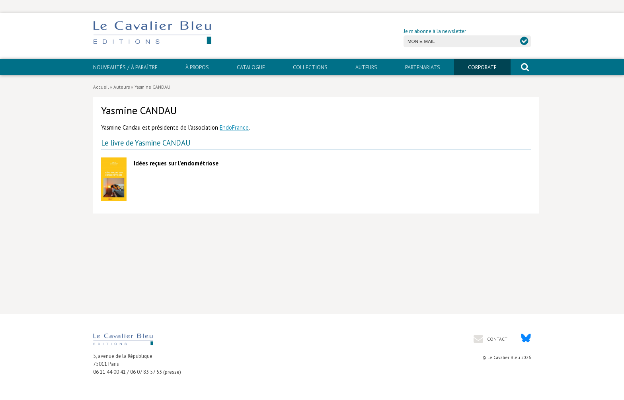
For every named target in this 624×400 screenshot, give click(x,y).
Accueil (101, 87)
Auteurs (366, 67)
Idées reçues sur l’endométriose (176, 163)
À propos (197, 67)
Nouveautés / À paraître (125, 67)
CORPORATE (482, 67)
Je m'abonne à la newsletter (435, 31)
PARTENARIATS (422, 67)
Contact (496, 339)
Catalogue (251, 67)
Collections (310, 67)
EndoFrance (234, 127)
